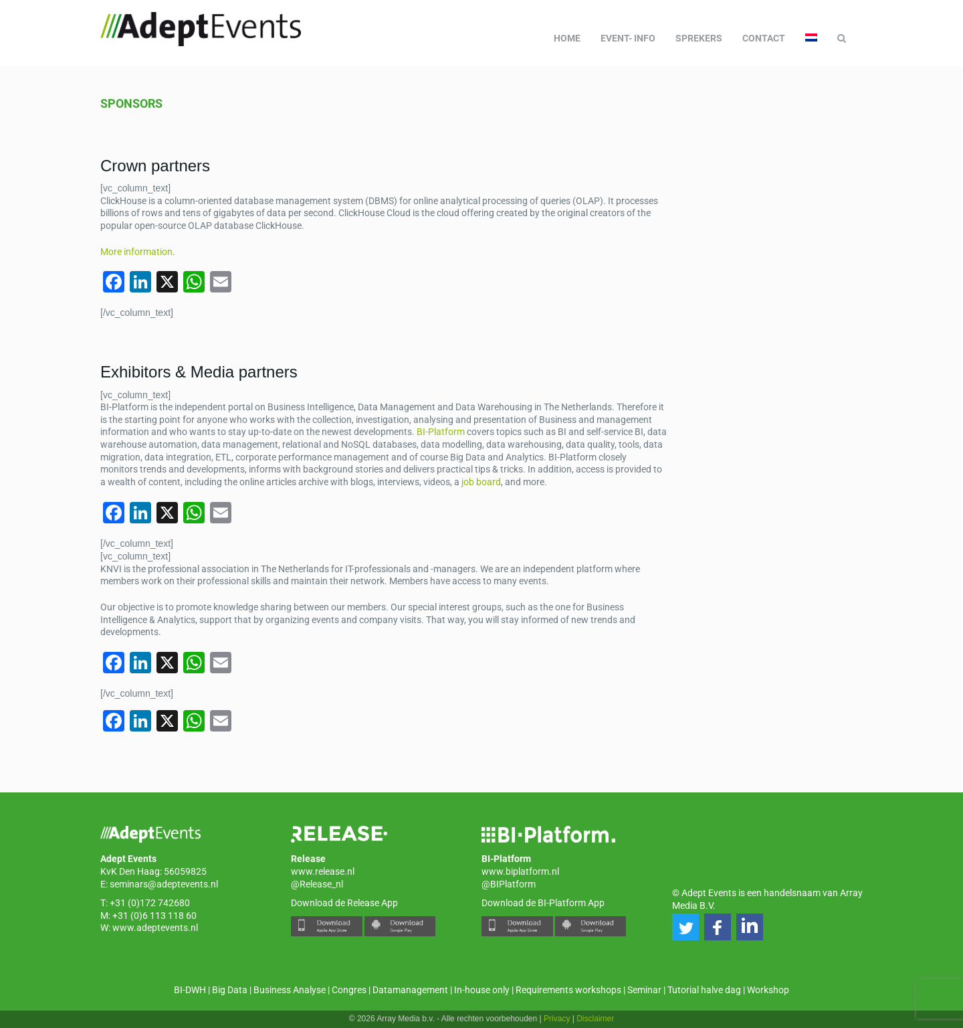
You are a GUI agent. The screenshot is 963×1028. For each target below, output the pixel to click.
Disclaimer (595, 1018)
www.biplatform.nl (520, 871)
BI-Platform (441, 431)
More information (136, 251)
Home (567, 38)
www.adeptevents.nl (155, 927)
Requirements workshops (568, 989)
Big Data (229, 989)
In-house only (482, 989)
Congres (349, 989)
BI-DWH (190, 989)
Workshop (768, 989)
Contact (763, 38)
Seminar (644, 989)
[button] (685, 927)
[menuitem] (811, 38)
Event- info (628, 38)
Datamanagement (410, 989)
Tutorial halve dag (704, 989)
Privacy (557, 1018)
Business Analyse (289, 989)
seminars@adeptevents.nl (164, 884)
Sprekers (698, 38)
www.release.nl (322, 871)
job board (481, 482)
